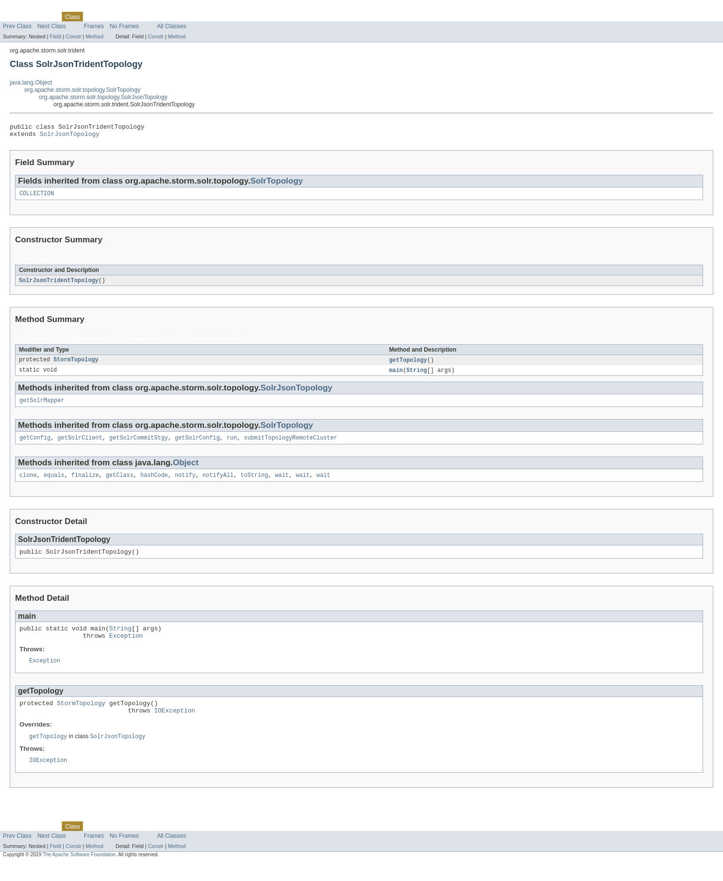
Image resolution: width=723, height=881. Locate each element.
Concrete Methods (215, 343)
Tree (111, 16)
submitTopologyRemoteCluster (290, 445)
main (396, 375)
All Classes (171, 26)
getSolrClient (79, 445)
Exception (126, 648)
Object (186, 469)
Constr (73, 36)
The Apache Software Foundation (79, 872)
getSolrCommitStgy (138, 445)
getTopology (408, 365)
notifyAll (218, 483)
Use (93, 16)
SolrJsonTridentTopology (58, 284)
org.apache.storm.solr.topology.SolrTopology (82, 89)
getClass (120, 483)
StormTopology (75, 365)
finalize (85, 483)
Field (55, 36)
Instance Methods (149, 343)
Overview (15, 16)
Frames (94, 26)
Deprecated (138, 16)
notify (185, 483)
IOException (174, 726)
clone (28, 483)
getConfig (35, 445)
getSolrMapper (41, 406)
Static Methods (88, 343)
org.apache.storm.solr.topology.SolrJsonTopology (103, 97)
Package (45, 16)
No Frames (124, 26)
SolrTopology (276, 183)
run (231, 445)
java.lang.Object (31, 82)
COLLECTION (36, 197)
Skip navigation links (26, 8)
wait (282, 483)
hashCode (154, 483)
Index (166, 16)
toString (254, 483)
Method (94, 36)
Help (185, 16)
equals (54, 483)
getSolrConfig (197, 445)
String (416, 375)
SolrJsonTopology (70, 136)
